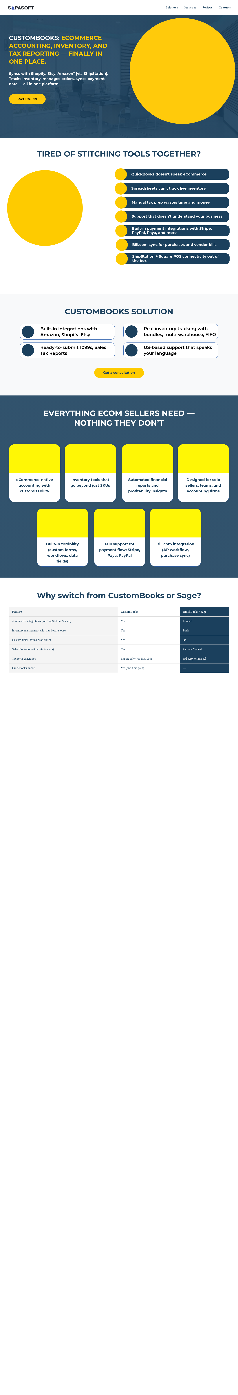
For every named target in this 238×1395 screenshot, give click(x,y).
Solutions (172, 7)
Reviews (207, 7)
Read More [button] (86, 1059)
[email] (176, 1307)
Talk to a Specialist (69, 890)
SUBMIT (176, 1333)
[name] (176, 1294)
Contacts (225, 7)
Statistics (190, 7)
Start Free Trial (27, 99)
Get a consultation (119, 373)
